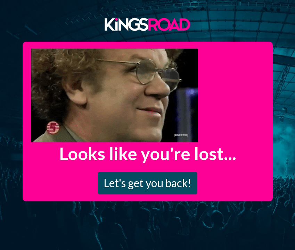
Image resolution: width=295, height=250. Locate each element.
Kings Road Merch (148, 24)
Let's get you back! (147, 183)
